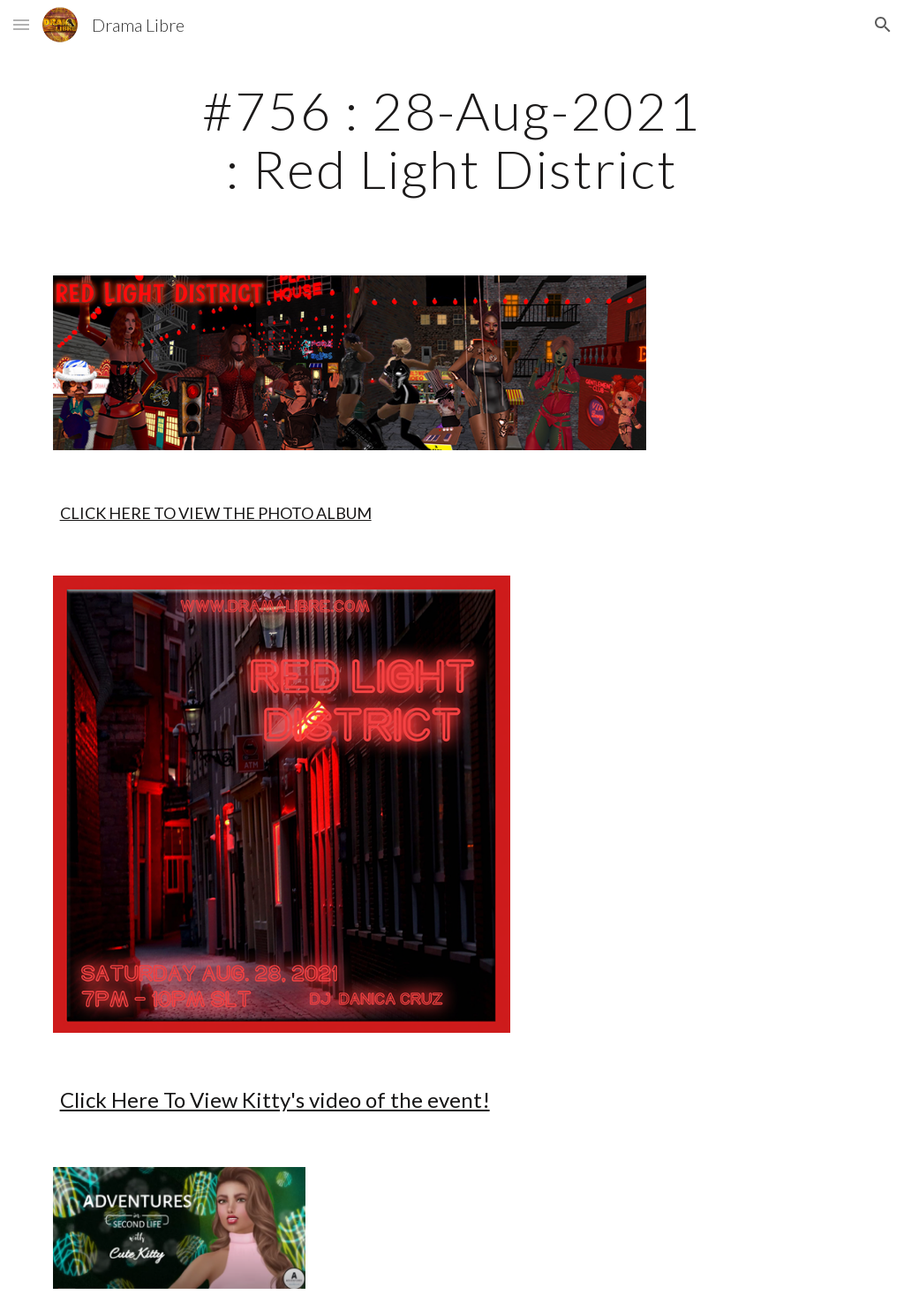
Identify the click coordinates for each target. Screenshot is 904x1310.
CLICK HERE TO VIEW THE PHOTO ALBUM (216, 513)
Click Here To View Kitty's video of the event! (275, 1099)
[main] (451, 139)
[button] (21, 24)
